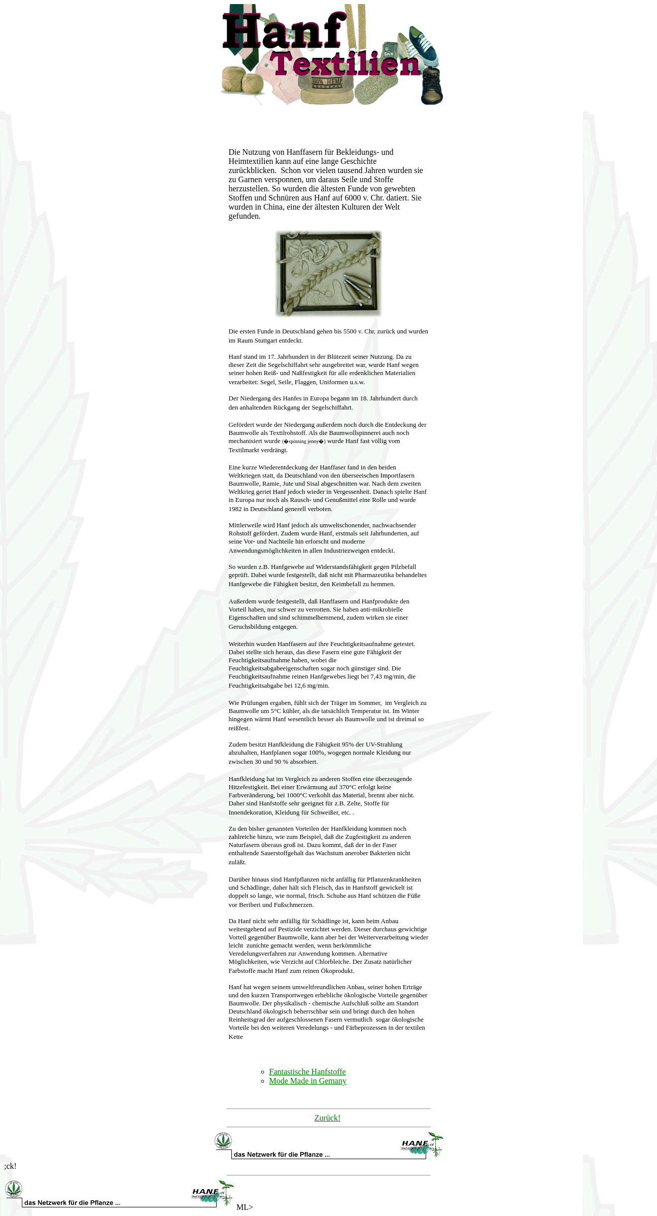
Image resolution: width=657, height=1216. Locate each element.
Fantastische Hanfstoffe (307, 1071)
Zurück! (328, 1117)
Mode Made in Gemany (308, 1080)
